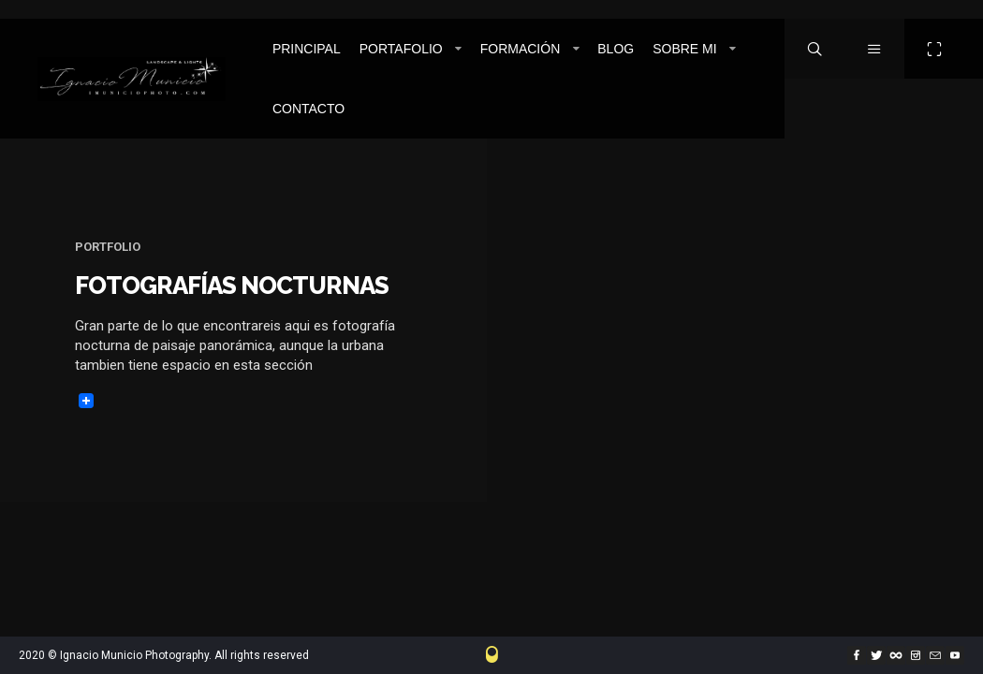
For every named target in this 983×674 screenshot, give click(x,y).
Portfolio (107, 247)
